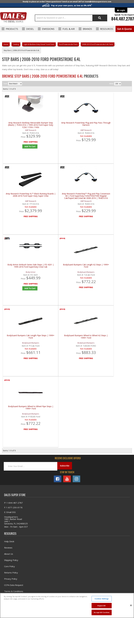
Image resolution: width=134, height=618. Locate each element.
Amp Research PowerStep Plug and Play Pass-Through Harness (51, 129)
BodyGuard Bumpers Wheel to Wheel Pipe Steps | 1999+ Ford (19, 278)
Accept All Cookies (101, 612)
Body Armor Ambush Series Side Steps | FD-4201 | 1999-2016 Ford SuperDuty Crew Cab (19, 203)
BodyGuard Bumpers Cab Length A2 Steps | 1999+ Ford (51, 203)
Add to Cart (19, 150)
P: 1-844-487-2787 (13, 375)
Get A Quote (124, 28)
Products (12, 28)
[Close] (131, 605)
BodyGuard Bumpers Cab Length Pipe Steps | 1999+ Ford (84, 203)
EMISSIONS (48, 28)
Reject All (102, 606)
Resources (106, 28)
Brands (87, 28)
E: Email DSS (10, 385)
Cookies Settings (102, 599)
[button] (71, 18)
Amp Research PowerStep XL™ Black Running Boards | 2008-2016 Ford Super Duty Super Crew (84, 129)
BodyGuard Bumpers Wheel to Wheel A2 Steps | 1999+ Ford (116, 203)
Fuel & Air (69, 28)
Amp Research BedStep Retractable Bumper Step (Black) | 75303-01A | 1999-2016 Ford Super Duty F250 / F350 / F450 (19, 129)
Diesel (30, 28)
